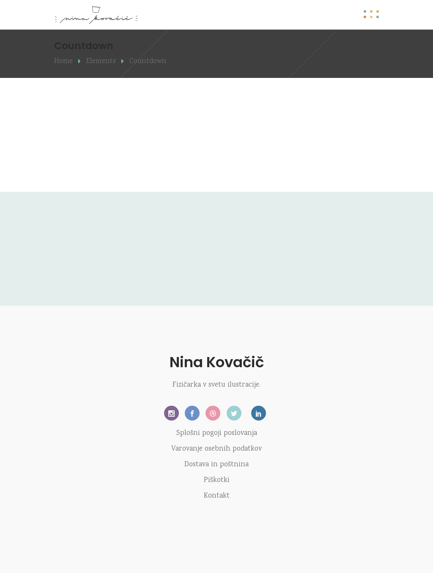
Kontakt (217, 496)
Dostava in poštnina (216, 465)
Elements (101, 61)
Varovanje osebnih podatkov (216, 449)
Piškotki (217, 480)
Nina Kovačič (217, 362)
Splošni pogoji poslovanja (216, 433)
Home (63, 61)
